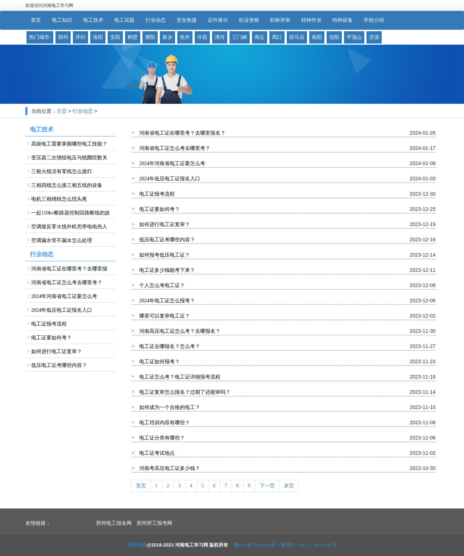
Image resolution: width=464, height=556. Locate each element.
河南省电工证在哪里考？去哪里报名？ (182, 133)
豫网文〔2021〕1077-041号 (308, 545)
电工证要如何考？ (159, 209)
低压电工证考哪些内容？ (166, 239)
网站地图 (137, 545)
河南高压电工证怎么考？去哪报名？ (179, 331)
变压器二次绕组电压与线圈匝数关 (69, 157)
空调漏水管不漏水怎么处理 (61, 240)
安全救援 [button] (187, 20)
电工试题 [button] (124, 20)
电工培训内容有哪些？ (164, 422)
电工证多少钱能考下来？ (166, 270)
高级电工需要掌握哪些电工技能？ (69, 144)
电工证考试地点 (156, 453)
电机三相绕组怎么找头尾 (59, 199)
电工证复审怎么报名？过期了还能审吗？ (184, 392)
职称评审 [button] (280, 20)
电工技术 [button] (93, 20)
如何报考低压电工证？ (164, 255)
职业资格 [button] (249, 20)
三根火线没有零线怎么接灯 (61, 171)
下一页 (267, 485)
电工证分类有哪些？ (161, 438)
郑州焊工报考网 (154, 523)
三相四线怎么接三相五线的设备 (66, 185)
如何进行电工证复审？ (164, 224)
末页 (289, 485)
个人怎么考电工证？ (161, 285)
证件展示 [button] (218, 20)
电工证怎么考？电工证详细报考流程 (179, 377)
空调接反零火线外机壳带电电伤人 (69, 226)
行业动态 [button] (155, 20)
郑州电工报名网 (114, 523)
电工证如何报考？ (159, 361)
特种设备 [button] (342, 20)
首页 (36, 20)
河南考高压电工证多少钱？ (169, 468)
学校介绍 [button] (374, 20)
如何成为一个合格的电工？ (169, 407)
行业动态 (82, 111)
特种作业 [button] (311, 20)
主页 (62, 111)
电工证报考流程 (156, 194)
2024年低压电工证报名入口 (169, 178)
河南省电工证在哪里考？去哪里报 (69, 268)
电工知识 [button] (62, 20)
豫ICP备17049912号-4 (256, 545)
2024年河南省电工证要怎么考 (172, 163)
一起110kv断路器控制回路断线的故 (70, 213)
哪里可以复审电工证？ (164, 316)
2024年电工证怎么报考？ (166, 300)
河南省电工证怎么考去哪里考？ (174, 148)
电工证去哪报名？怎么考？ (169, 346)
